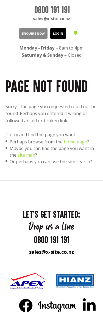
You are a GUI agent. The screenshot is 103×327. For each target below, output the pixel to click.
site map (26, 155)
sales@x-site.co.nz (51, 18)
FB (26, 305)
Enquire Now (33, 33)
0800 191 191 (52, 10)
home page (75, 142)
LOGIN (58, 33)
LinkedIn (89, 305)
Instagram (57, 305)
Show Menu (8, 67)
